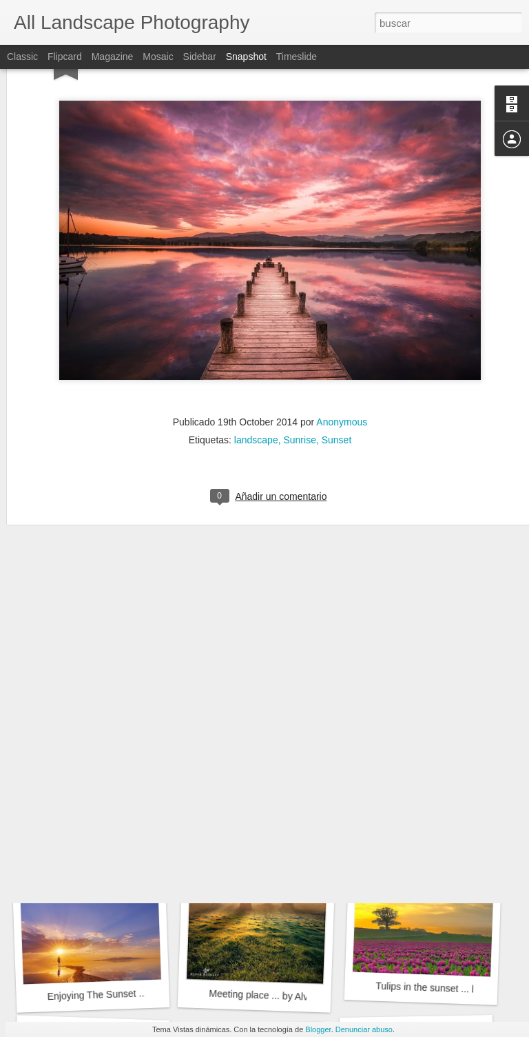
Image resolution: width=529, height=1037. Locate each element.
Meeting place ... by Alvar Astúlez (280, 996)
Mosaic (158, 56)
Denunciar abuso (364, 1029)
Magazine (113, 56)
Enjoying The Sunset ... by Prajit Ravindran (139, 993)
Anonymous (341, 328)
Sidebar (199, 56)
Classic (22, 56)
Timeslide (296, 56)
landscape (256, 346)
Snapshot (246, 56)
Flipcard (65, 56)
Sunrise (299, 346)
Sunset (337, 346)
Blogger (318, 1029)
